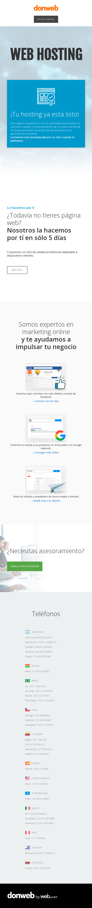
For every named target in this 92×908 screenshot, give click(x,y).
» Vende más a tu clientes (46, 500)
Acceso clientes (46, 19)
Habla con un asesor (24, 566)
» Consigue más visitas (46, 452)
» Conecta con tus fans (46, 401)
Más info (17, 270)
